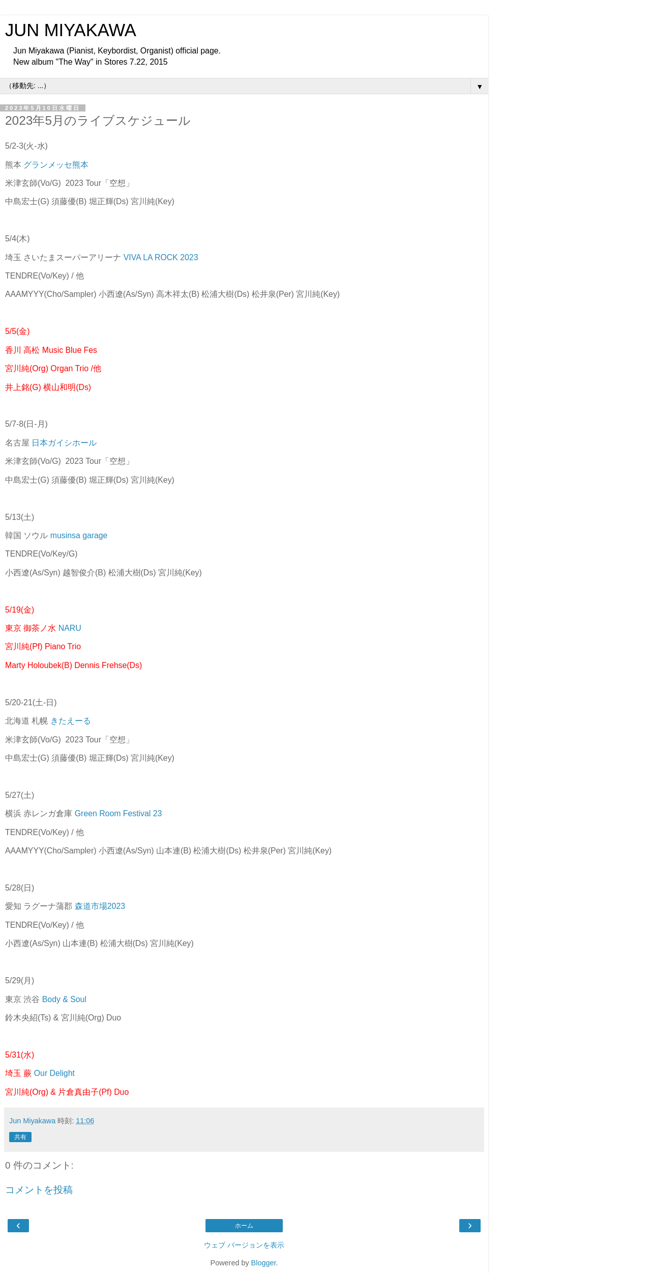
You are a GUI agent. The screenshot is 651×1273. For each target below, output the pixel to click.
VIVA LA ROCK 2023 (161, 257)
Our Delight (54, 1073)
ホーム (244, 1225)
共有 (20, 1137)
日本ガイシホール (64, 442)
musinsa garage (79, 535)
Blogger (263, 1263)
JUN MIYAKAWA (70, 30)
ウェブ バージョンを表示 (244, 1245)
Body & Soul (64, 999)
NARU (69, 628)
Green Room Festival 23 (118, 813)
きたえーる (70, 720)
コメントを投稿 (39, 1189)
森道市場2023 (100, 906)
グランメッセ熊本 (55, 164)
